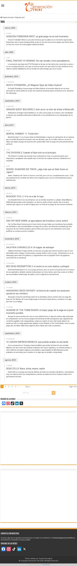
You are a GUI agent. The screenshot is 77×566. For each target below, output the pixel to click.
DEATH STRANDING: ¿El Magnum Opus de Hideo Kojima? (34, 85)
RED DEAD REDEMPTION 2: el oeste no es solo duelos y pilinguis (37, 266)
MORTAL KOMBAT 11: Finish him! (22, 133)
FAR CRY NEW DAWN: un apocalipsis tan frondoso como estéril (37, 220)
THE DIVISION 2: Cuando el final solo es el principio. (31, 152)
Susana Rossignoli (45, 559)
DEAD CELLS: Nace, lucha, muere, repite (25, 368)
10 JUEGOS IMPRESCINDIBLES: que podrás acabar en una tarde (37, 342)
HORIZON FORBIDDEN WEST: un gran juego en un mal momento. (37, 36)
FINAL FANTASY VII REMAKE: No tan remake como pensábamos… (38, 60)
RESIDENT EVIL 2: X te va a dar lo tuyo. (25, 196)
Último (27, 387)
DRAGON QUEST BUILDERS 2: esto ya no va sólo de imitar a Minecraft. (40, 109)
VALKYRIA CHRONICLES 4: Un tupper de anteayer (30, 247)
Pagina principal (7, 17)
